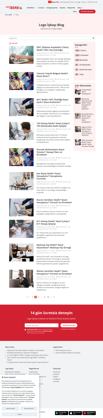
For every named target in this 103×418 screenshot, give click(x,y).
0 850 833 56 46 (92, 2)
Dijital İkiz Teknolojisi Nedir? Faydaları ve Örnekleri (25, 350)
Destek (83, 2)
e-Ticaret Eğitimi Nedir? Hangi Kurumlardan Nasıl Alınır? (27, 355)
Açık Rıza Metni (47, 331)
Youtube (56, 381)
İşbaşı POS (55, 2)
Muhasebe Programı (12, 372)
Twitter (55, 377)
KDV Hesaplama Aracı (63, 350)
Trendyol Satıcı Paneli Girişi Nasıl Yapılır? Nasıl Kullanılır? (28, 362)
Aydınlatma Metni (32, 329)
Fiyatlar (62, 8)
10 (48, 297)
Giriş (75, 11)
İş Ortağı (77, 2)
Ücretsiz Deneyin (87, 11)
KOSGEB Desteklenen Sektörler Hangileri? (22, 353)
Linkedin (56, 374)
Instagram (57, 379)
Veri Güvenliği (34, 374)
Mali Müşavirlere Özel (67, 2)
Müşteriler (71, 8)
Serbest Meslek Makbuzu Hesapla (67, 353)
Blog (79, 8)
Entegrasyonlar (52, 8)
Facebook (56, 372)
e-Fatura (41, 8)
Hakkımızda (33, 372)
